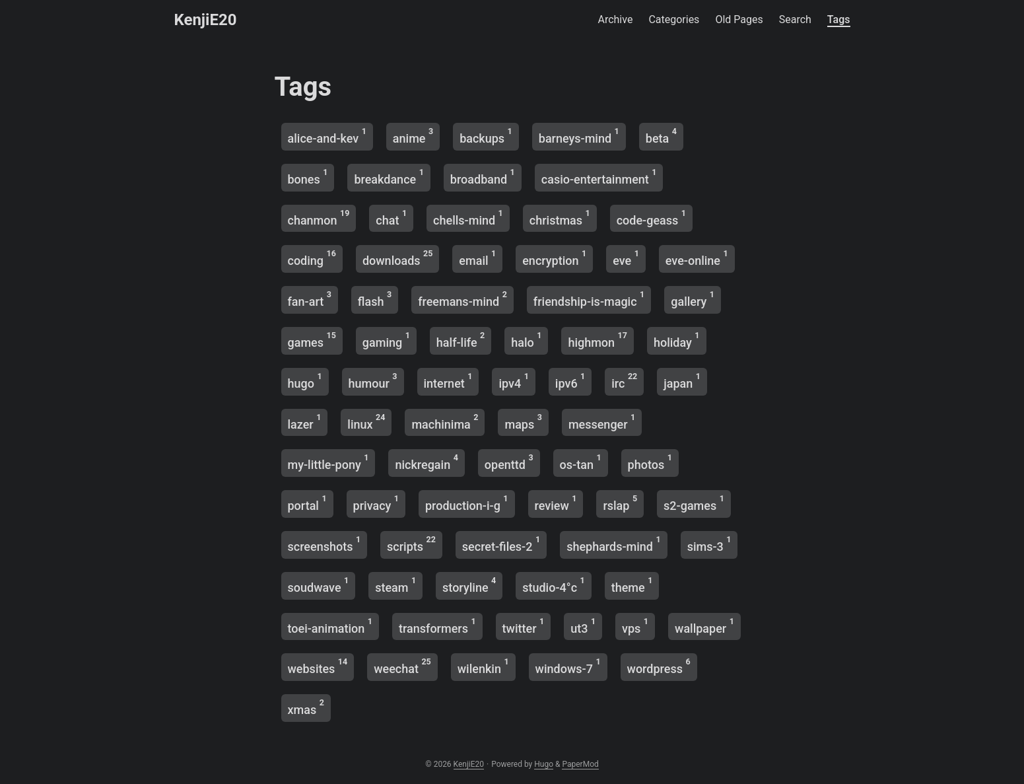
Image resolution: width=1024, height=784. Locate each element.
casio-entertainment (599, 176)
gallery (692, 298)
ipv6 (570, 380)
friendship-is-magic (588, 298)
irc (624, 380)
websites (318, 666)
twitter (523, 625)
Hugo (543, 764)
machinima (444, 421)
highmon (597, 339)
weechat (402, 666)
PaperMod (580, 764)
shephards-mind (613, 543)
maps (522, 421)
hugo (305, 380)
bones (308, 176)
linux (366, 421)
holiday (677, 339)
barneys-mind (579, 135)
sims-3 (709, 543)
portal (307, 503)
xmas (306, 707)
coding (312, 257)
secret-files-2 (501, 543)
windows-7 (568, 666)
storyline (469, 584)
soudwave (318, 584)
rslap (620, 503)
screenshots (324, 543)
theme (632, 584)
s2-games (694, 503)
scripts (411, 543)
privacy (376, 503)
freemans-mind (462, 298)
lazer (305, 421)
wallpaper (704, 625)
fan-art (309, 298)
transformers (437, 625)
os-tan (580, 462)
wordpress (659, 666)
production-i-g (466, 503)
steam (395, 584)
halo (526, 339)
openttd (509, 462)
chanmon (319, 217)
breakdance (388, 176)
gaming (386, 339)
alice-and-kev (327, 135)
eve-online (697, 257)
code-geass (651, 217)
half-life (460, 339)
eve (626, 257)
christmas (559, 217)
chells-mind (468, 217)
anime (413, 135)
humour (373, 380)
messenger (601, 421)
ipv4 (513, 380)
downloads (397, 257)
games (312, 339)
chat (391, 217)
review (556, 503)
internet (448, 380)
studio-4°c (553, 584)
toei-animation (330, 625)
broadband (482, 176)
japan (682, 380)
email (477, 257)
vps (635, 625)
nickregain (426, 462)
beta (661, 135)
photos (650, 462)
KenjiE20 (205, 20)
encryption (554, 257)
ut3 (583, 625)
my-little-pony (328, 462)
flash (375, 298)
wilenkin (483, 666)
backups (486, 135)
